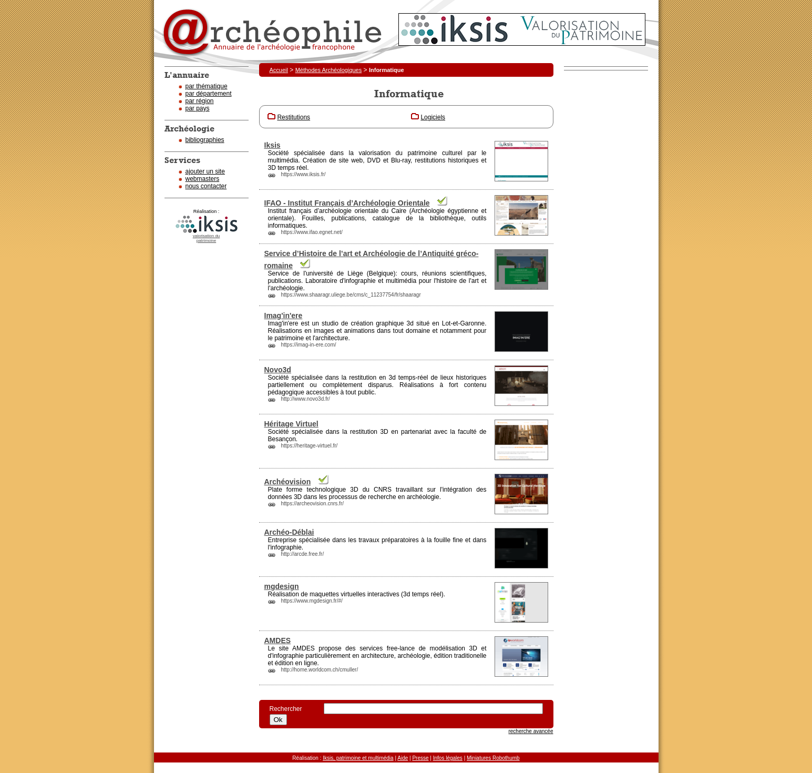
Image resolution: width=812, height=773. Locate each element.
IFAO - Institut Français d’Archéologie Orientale (347, 203)
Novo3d (277, 369)
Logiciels (432, 117)
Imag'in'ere (283, 315)
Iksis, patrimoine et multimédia (358, 758)
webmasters (203, 178)
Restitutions (293, 117)
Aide (402, 758)
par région (200, 101)
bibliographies (205, 140)
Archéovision (287, 481)
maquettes (324, 594)
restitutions (430, 160)
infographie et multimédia (380, 280)
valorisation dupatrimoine (206, 238)
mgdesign (281, 586)
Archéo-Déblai (289, 532)
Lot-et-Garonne (463, 323)
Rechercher (291, 709)
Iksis (272, 145)
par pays (198, 108)
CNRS (383, 489)
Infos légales (447, 758)
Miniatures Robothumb (493, 758)
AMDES (277, 640)
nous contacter (206, 186)
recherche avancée (530, 731)
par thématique (207, 86)
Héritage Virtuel (291, 424)
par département (209, 93)
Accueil (279, 70)
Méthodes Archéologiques (328, 70)
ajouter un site (205, 171)
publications (348, 218)
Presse (420, 758)
